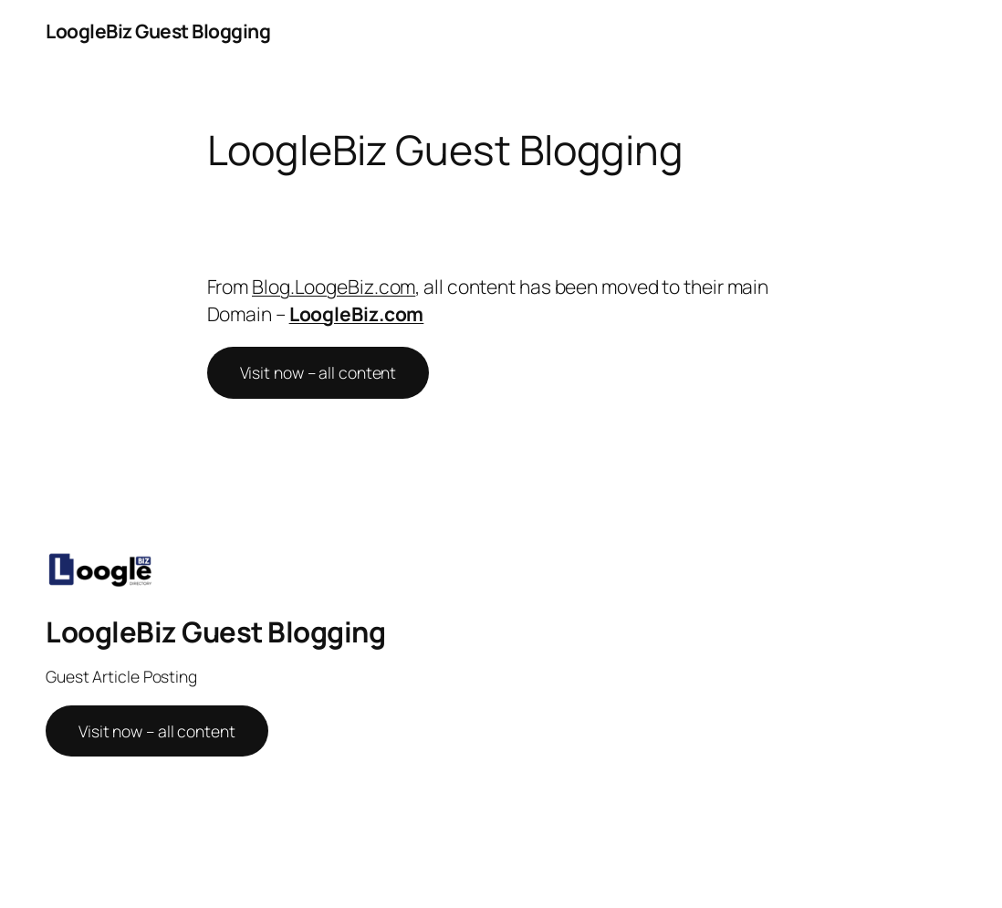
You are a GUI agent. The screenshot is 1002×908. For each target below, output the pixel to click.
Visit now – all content (318, 372)
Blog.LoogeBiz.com (333, 286)
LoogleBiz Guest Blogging (158, 31)
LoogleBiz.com (356, 314)
